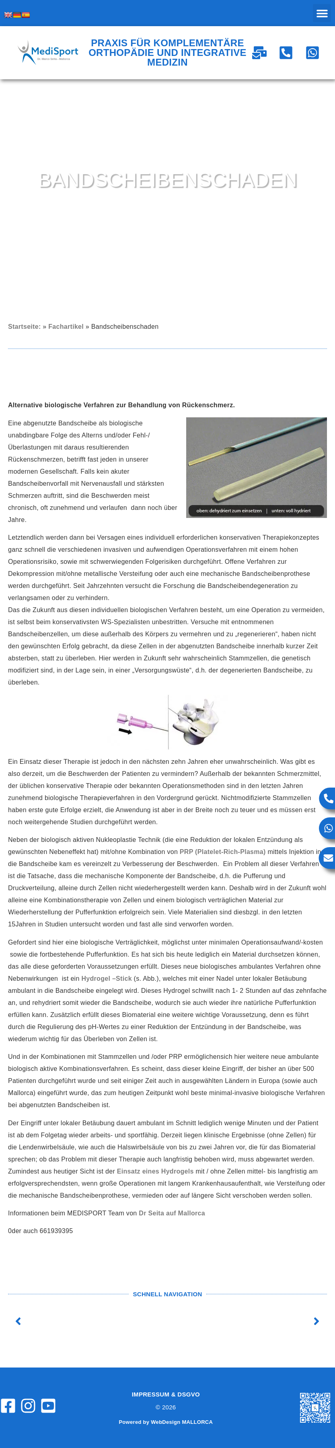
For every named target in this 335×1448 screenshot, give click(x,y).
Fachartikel (66, 326)
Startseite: (24, 326)
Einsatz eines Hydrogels (155, 1171)
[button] (322, 13)
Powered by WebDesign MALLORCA (166, 1422)
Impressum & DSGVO (166, 1394)
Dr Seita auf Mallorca (172, 1213)
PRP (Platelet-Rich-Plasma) (224, 851)
